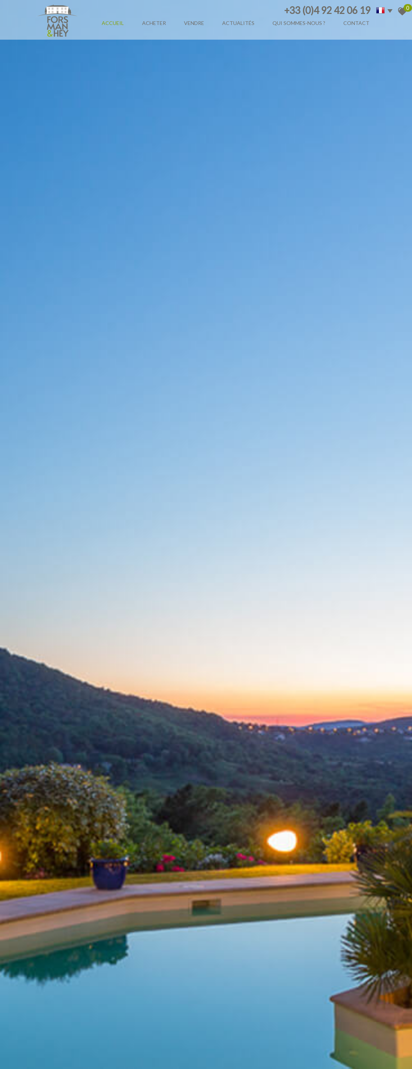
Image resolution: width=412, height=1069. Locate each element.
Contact (356, 23)
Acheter (154, 23)
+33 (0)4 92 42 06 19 (327, 10)
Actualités (238, 23)
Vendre (194, 23)
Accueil (113, 23)
